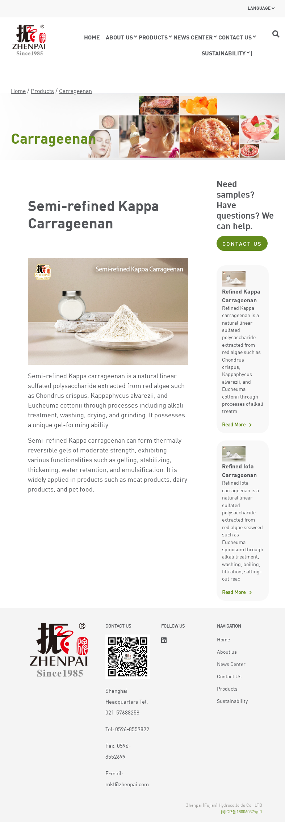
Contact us (235, 37)
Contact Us (242, 243)
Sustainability (224, 53)
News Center (193, 37)
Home (92, 37)
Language (259, 8)
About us (227, 651)
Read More (234, 424)
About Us (119, 37)
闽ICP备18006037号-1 (241, 811)
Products (153, 37)
